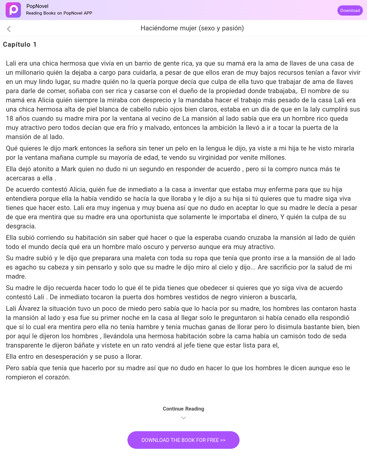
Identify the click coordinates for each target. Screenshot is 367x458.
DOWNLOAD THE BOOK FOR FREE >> (183, 440)
